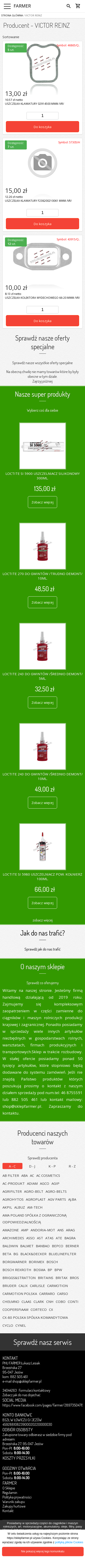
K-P (52, 1166)
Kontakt (8, 1510)
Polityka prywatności (17, 1497)
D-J (32, 1166)
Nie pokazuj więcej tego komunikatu (42, 1551)
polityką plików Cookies (69, 1542)
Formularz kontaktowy (34, 1390)
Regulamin (9, 1492)
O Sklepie (8, 1488)
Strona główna (12, 15)
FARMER (22, 6)
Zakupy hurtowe (13, 1506)
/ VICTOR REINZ (32, 15)
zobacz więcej (43, 920)
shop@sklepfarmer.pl (26, 1381)
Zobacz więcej (42, 502)
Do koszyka (42, 126)
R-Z (72, 1166)
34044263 (9, 1390)
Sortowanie (10, 37)
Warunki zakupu (13, 1501)
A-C (12, 1166)
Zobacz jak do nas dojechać (21, 1395)
